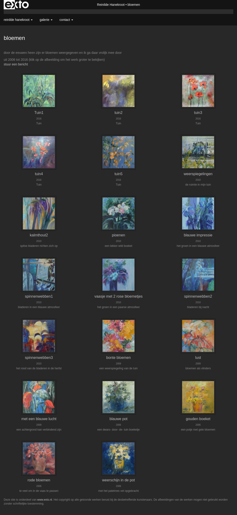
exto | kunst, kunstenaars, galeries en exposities (17, 4)
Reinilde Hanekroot (111, 4)
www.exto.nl (44, 499)
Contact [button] (66, 20)
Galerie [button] (46, 20)
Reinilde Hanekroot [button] (18, 20)
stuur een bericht (16, 64)
